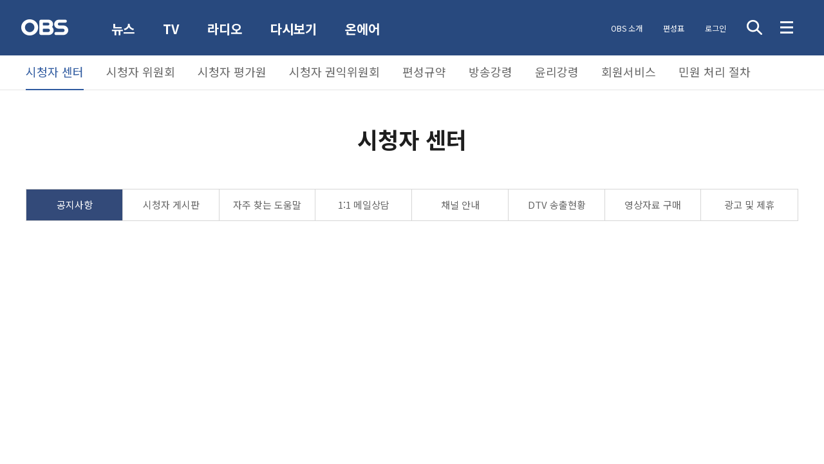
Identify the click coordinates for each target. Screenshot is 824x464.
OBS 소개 (626, 28)
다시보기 (293, 28)
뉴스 (123, 28)
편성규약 (424, 71)
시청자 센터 (55, 71)
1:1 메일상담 (363, 204)
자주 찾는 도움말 (267, 204)
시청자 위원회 (140, 71)
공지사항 (75, 204)
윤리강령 (557, 71)
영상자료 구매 (652, 204)
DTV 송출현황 (557, 204)
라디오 (224, 28)
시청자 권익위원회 (334, 71)
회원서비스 (628, 71)
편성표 (673, 28)
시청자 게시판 (171, 204)
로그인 (715, 28)
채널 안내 (460, 204)
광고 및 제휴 (749, 204)
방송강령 (490, 71)
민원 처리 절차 (715, 71)
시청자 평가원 (232, 71)
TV (171, 28)
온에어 (362, 29)
